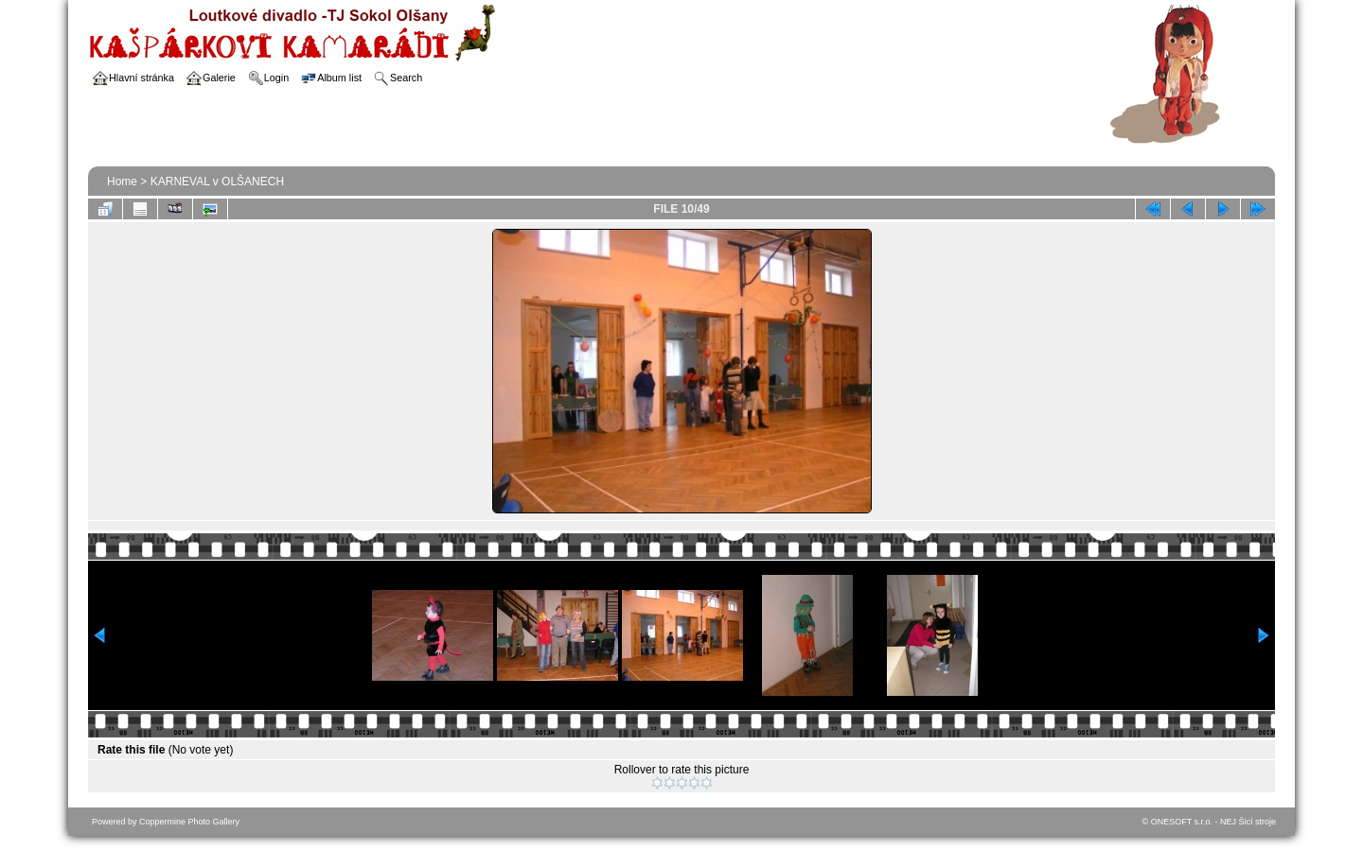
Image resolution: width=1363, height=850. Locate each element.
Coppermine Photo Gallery (189, 821)
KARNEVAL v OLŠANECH (217, 181)
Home (122, 181)
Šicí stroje (1257, 821)
